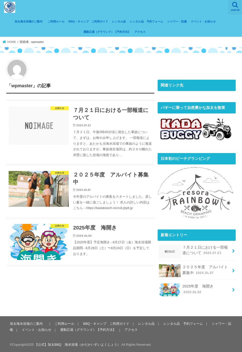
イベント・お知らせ (203, 21)
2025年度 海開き (186, 289)
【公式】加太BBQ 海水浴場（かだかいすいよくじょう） (77, 344)
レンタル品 (119, 21)
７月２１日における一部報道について (193, 251)
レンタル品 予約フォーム (146, 21)
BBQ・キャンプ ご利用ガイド (88, 21)
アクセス (140, 31)
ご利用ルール (56, 21)
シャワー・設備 (177, 21)
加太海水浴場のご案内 (30, 21)
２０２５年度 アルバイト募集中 (193, 270)
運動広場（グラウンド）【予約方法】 (107, 31)
